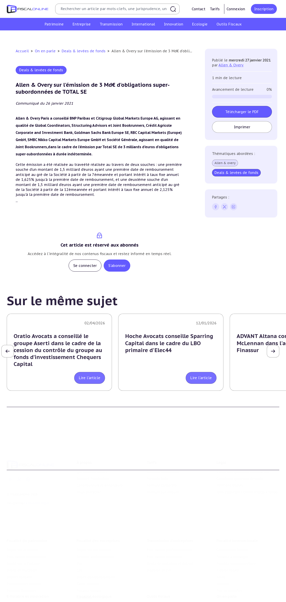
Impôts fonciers (19, 562)
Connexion (236, 9)
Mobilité (223, 569)
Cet (79, 555)
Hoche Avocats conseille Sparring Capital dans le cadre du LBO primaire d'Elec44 (169, 343)
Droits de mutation (22, 555)
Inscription (263, 9)
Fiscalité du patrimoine (27, 526)
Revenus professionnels (95, 542)
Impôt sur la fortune (23, 549)
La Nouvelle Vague (36, 492)
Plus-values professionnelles (169, 535)
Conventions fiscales (232, 535)
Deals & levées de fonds (84, 51)
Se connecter (85, 265)
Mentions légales (230, 475)
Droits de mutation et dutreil (170, 549)
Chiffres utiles (158, 594)
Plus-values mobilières (164, 542)
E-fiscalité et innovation (28, 585)
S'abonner (117, 265)
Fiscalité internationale (237, 526)
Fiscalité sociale (89, 576)
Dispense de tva (159, 555)
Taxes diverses (88, 569)
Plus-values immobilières (26, 542)
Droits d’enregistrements (96, 562)
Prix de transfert (229, 576)
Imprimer (242, 127)
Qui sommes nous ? (92, 461)
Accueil (22, 51)
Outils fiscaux (158, 585)
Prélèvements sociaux (24, 569)
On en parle (46, 51)
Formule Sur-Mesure (163, 481)
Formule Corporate (162, 475)
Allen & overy (225, 163)
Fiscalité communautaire (236, 549)
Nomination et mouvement (238, 594)
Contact (198, 9)
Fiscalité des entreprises (98, 526)
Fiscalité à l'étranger (232, 542)
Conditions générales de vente (240, 468)
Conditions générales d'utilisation (243, 461)
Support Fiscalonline (93, 468)
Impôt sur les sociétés (94, 535)
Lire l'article (89, 378)
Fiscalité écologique (94, 585)
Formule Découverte (163, 461)
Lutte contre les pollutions (98, 594)
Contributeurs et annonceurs (100, 475)
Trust (221, 562)
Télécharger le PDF (242, 112)
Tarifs (215, 9)
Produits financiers (21, 576)
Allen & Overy (231, 65)
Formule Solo (157, 468)
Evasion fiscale (228, 555)
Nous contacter (89, 481)
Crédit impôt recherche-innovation (34, 594)
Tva (79, 549)
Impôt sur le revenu (22, 535)
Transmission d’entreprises (170, 526)
